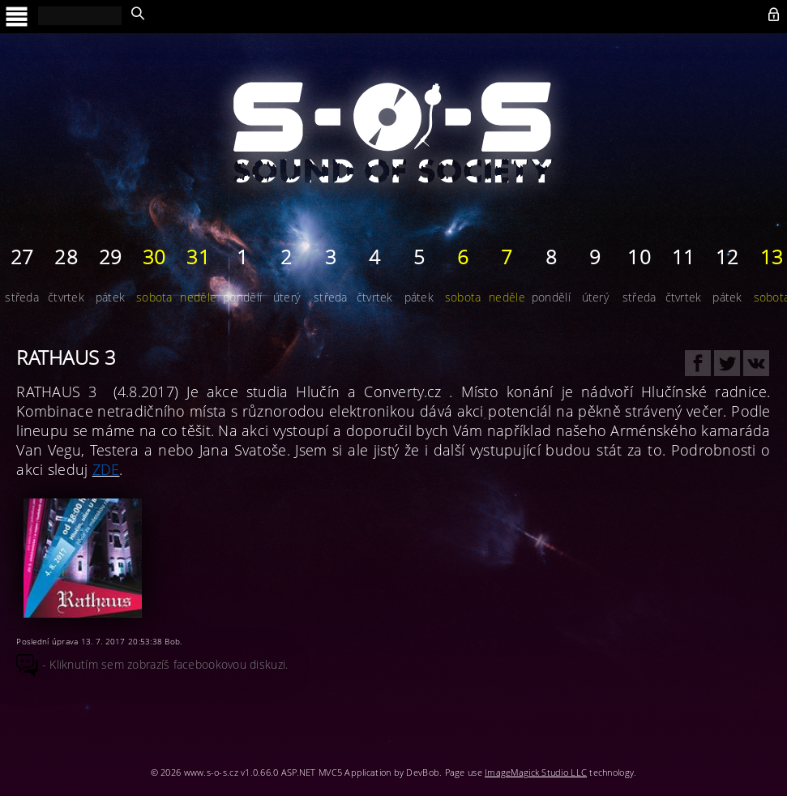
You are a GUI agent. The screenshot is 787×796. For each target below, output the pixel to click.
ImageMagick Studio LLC (536, 772)
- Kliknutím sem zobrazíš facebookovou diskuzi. (152, 664)
